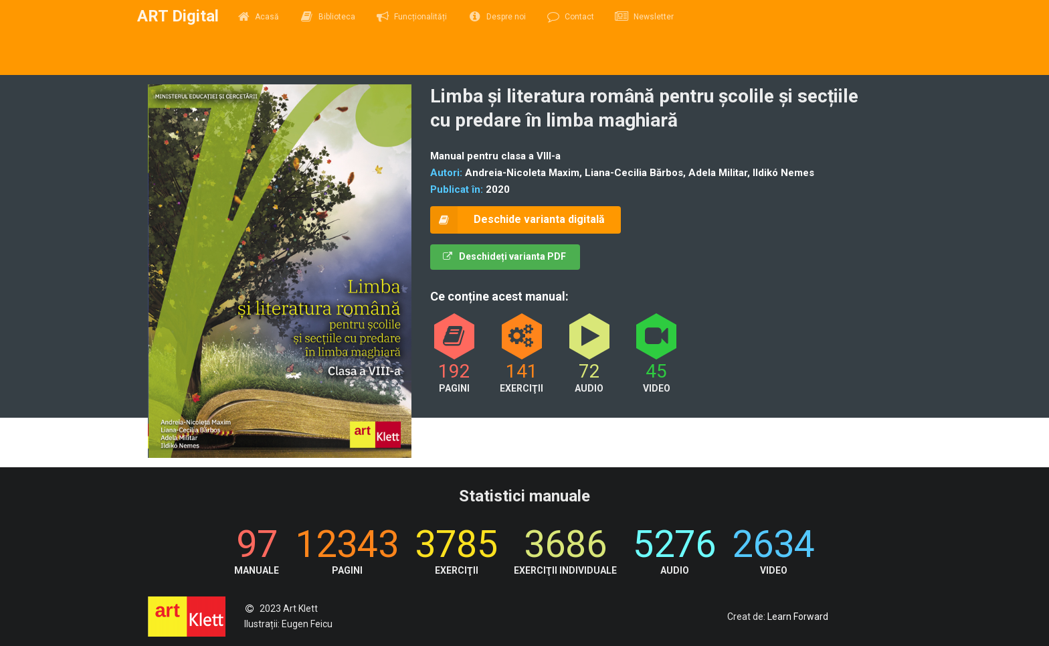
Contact (571, 17)
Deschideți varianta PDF (504, 256)
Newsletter (644, 17)
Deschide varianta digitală (517, 220)
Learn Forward (797, 616)
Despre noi (497, 17)
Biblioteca (327, 17)
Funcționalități (412, 17)
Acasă (258, 17)
